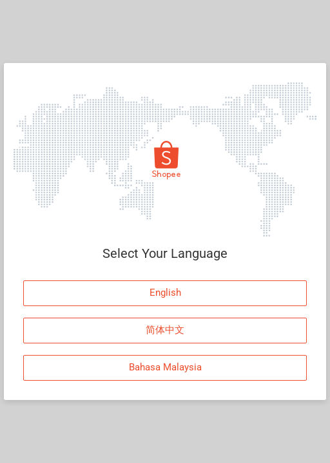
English (165, 292)
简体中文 (165, 330)
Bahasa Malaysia (165, 367)
